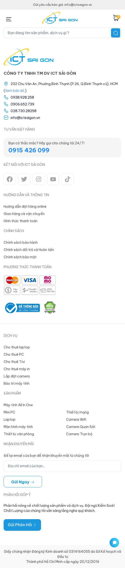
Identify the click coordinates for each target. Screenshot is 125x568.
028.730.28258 (23, 111)
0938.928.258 (22, 97)
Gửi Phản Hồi (22, 524)
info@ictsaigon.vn (25, 118)
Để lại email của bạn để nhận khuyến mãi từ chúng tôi (46, 455)
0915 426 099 (28, 150)
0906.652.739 (22, 104)
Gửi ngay (23, 481)
